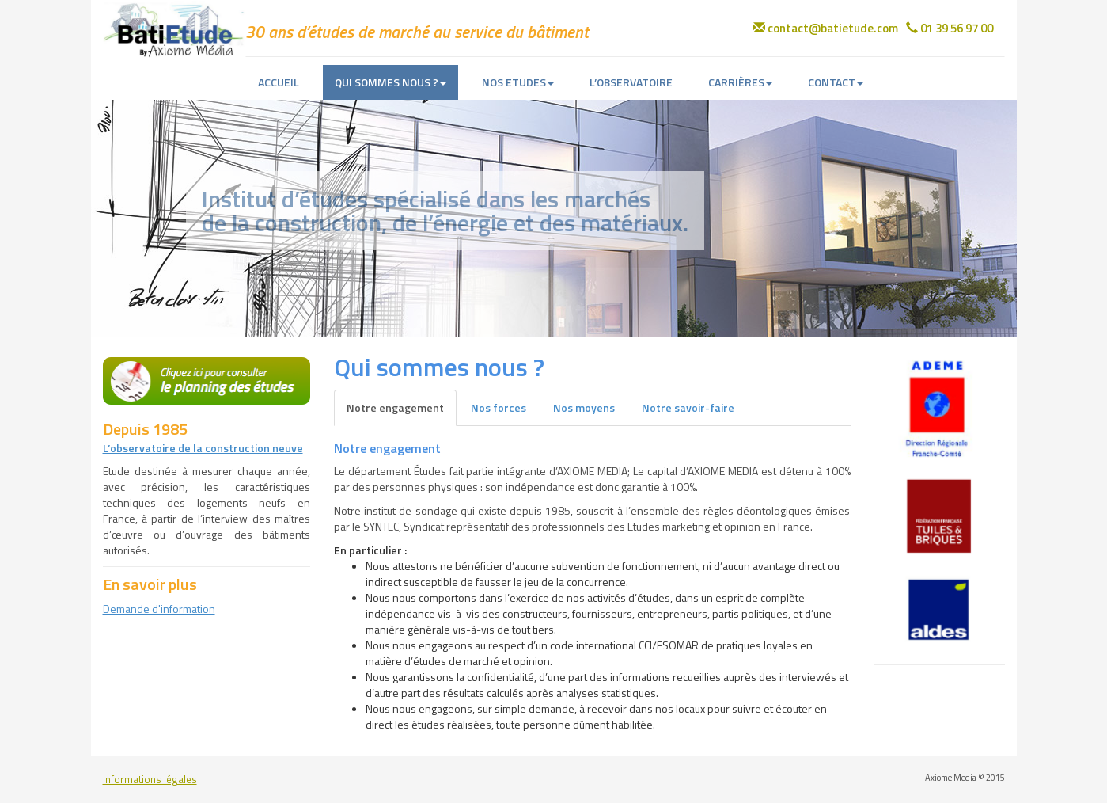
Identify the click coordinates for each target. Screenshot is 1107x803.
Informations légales (150, 779)
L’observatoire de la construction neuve (203, 448)
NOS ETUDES (518, 82)
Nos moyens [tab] (584, 407)
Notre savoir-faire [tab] (688, 407)
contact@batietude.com (825, 28)
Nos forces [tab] (498, 407)
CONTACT (835, 82)
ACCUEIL (278, 82)
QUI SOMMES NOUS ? (390, 82)
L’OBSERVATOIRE (631, 82)
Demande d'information (159, 608)
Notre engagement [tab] (395, 407)
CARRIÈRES (740, 82)
